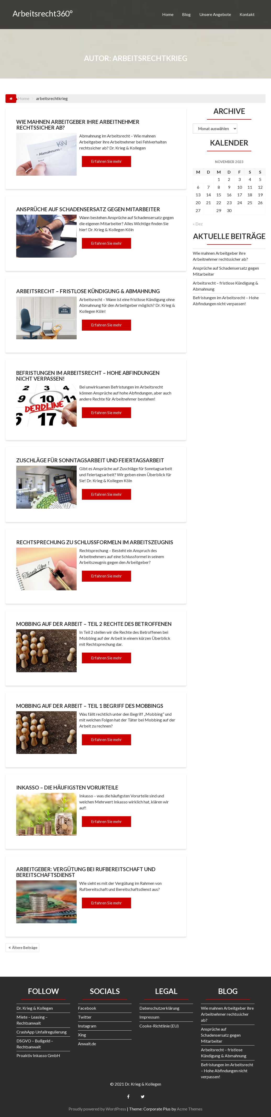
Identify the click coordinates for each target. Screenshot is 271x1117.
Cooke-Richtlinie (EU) (159, 1025)
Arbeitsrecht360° (43, 13)
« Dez (198, 223)
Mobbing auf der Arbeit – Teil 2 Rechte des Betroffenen (94, 624)
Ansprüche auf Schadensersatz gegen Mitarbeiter (88, 209)
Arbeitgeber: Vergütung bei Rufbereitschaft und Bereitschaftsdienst (85, 872)
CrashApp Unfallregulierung (41, 1031)
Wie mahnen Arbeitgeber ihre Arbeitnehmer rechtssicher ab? (77, 125)
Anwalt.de (87, 1043)
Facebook (87, 1007)
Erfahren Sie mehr (106, 161)
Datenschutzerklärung (159, 1007)
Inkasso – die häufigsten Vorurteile (67, 787)
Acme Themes (189, 1108)
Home (167, 14)
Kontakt (247, 14)
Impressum (149, 1016)
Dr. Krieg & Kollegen (34, 1007)
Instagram (87, 1025)
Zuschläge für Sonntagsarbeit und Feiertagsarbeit (90, 460)
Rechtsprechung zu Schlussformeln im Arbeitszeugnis (94, 542)
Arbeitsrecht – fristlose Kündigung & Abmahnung (88, 291)
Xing (82, 1034)
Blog (186, 14)
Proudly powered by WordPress (97, 1108)
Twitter (85, 1016)
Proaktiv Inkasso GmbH (38, 1055)
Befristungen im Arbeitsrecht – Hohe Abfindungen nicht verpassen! (88, 376)
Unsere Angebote (215, 14)
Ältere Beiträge (24, 947)
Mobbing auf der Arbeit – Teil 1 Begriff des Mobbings (89, 706)
